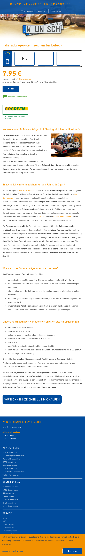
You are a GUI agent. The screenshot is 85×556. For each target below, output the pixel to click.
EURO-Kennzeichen (10, 490)
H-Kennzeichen (8, 493)
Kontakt (5, 518)
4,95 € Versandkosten (23, 79)
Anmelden (42, 11)
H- (44, 216)
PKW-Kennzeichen (10, 452)
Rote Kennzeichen (9, 503)
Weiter (11, 89)
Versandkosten (8, 524)
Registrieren (55, 11)
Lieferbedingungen (10, 531)
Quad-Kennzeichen (10, 465)
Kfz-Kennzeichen (26, 190)
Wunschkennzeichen (11, 487)
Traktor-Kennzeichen (11, 475)
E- (41, 216)
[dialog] (42, 545)
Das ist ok (72, 551)
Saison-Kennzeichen (62, 216)
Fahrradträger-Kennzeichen (13, 456)
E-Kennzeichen (8, 496)
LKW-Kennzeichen (10, 468)
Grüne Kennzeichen (10, 506)
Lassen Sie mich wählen (12, 551)
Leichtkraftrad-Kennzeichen (13, 472)
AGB (4, 521)
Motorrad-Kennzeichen (11, 459)
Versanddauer (8, 527)
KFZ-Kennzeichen (9, 462)
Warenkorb (26, 11)
